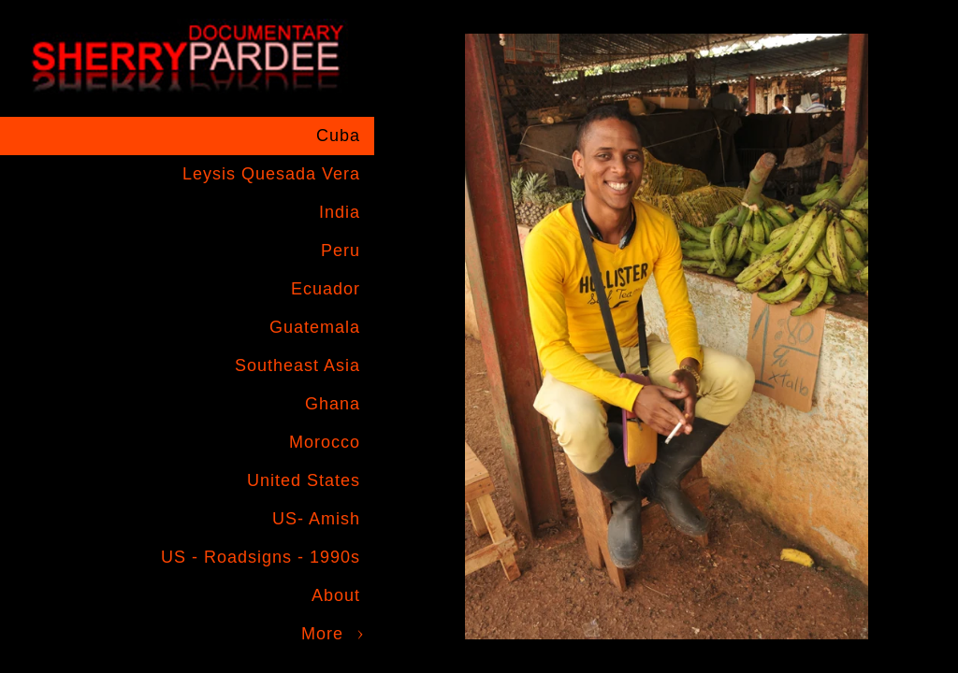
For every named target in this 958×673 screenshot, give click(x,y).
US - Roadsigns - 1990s (260, 557)
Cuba (338, 135)
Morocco (324, 442)
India (339, 212)
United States (303, 480)
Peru (340, 250)
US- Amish (316, 518)
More (322, 633)
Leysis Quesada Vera (271, 174)
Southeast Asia (297, 365)
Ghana (332, 403)
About (336, 595)
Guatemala (314, 327)
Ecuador (325, 288)
